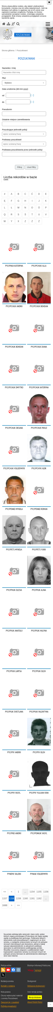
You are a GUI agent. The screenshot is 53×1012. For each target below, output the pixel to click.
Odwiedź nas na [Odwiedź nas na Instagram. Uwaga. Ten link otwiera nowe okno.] (18, 970)
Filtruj (19, 167)
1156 (45, 892)
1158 (11, 898)
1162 (39, 898)
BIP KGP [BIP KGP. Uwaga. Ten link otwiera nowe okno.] (38, 970)
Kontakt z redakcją (8, 985)
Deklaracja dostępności (36, 985)
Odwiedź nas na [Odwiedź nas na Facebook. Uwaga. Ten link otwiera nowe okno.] (13, 970)
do (3, 102)
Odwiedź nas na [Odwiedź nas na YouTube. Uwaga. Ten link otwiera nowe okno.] (8, 970)
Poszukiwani (22, 50)
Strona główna (8, 50)
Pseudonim (7, 109)
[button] (48, 24)
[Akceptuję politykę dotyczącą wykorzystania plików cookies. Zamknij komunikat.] (49, 2)
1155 (39, 892)
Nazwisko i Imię (9, 68)
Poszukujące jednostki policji (14, 130)
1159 (18, 898)
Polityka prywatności (8, 1006)
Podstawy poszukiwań (11, 140)
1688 (4, 905)
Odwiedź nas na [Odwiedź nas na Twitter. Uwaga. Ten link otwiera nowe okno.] (3, 975)
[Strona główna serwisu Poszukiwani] (3, 24)
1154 (32, 892)
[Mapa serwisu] (8, 24)
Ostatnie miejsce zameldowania (16, 119)
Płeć (4, 78)
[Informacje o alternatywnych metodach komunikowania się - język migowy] (13, 24)
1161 (32, 898)
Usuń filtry (31, 167)
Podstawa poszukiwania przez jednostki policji (22, 150)
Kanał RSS (3, 970)
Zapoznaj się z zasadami (10, 1002)
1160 (25, 898)
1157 (4, 898)
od (3, 95)
